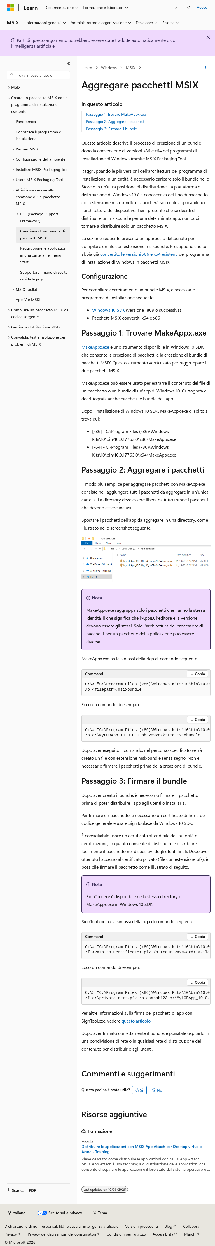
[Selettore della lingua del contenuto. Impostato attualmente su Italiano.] (16, 1212)
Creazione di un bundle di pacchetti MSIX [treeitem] (42, 234)
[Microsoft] (10, 7)
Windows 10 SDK (108, 310)
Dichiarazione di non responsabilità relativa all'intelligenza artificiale (61, 1226)
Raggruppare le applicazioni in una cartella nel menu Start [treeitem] (43, 254)
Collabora (191, 1226)
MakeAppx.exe (95, 347)
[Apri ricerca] (189, 8)
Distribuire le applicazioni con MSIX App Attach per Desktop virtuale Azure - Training (141, 1149)
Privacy (10, 1234)
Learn (87, 67)
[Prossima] (176, 7)
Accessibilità (163, 1234)
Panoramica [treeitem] (26, 121)
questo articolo (136, 1021)
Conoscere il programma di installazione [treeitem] (39, 135)
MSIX (130, 67)
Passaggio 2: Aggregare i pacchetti (115, 121)
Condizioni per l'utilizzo (126, 1234)
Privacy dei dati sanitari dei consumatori (62, 1234)
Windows (109, 67)
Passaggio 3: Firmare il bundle (111, 128)
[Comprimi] (68, 63)
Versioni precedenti (141, 1226)
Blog (168, 1226)
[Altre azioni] (206, 67)
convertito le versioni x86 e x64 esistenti (139, 254)
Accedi (202, 7)
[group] (146, 687)
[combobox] (38, 75)
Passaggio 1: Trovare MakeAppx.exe (116, 114)
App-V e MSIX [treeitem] (28, 299)
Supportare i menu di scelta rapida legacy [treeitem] (43, 276)
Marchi (190, 1234)
